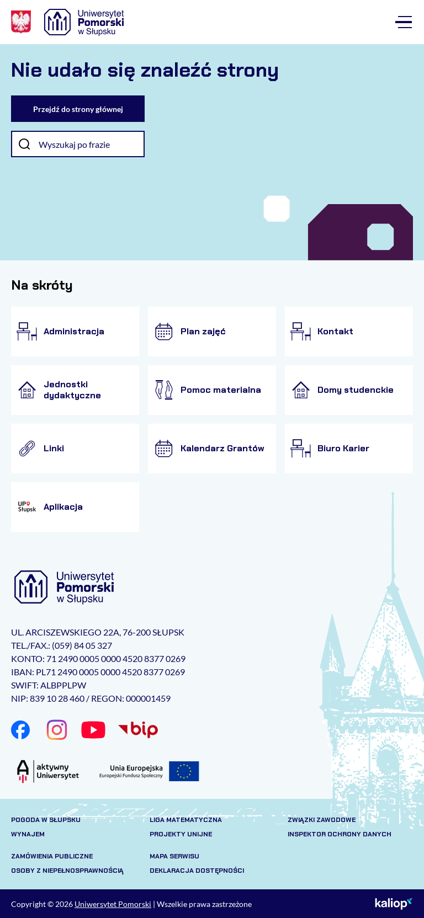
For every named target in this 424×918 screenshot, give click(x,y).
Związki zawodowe (322, 819)
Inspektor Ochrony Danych (339, 834)
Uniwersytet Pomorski (113, 904)
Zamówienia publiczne (52, 856)
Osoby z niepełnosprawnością (67, 870)
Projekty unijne (181, 834)
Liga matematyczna (186, 819)
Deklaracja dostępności (197, 870)
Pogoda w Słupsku (46, 819)
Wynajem (28, 834)
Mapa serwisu (174, 856)
